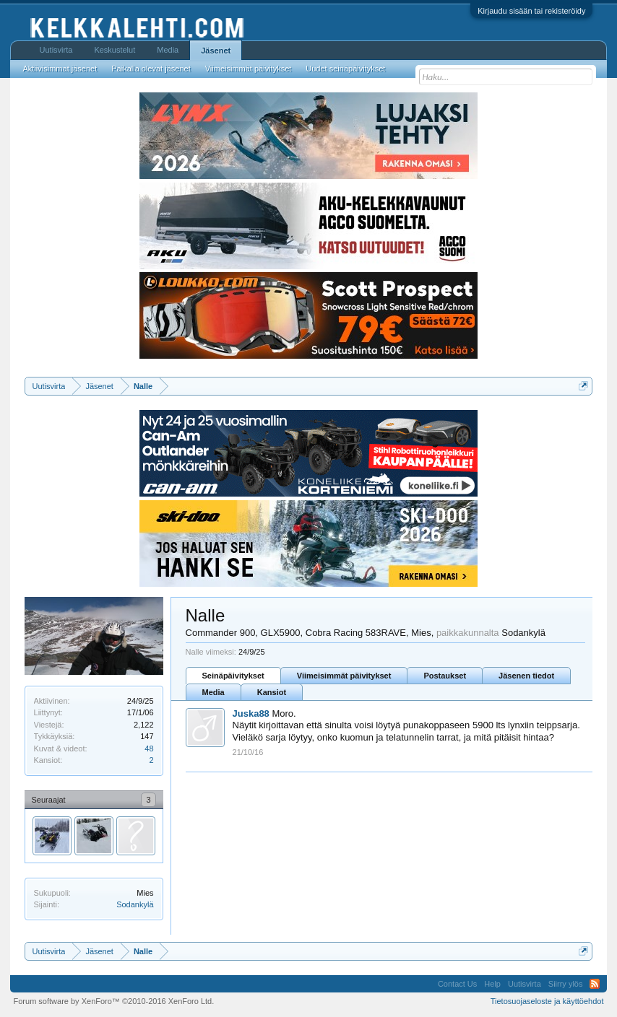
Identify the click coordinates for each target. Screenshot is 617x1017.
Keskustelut (114, 49)
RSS (595, 984)
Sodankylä (134, 904)
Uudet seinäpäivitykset (345, 68)
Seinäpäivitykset (233, 675)
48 (148, 748)
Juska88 (251, 713)
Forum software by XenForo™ (114, 1001)
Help (492, 983)
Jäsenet (215, 50)
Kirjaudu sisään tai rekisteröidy (531, 10)
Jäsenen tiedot (526, 675)
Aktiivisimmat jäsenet (60, 68)
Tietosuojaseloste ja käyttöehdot (547, 1001)
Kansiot (271, 692)
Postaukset (444, 675)
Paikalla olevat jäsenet (150, 68)
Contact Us (457, 983)
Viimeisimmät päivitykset (344, 675)
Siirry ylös (565, 983)
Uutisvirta (56, 49)
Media (213, 692)
